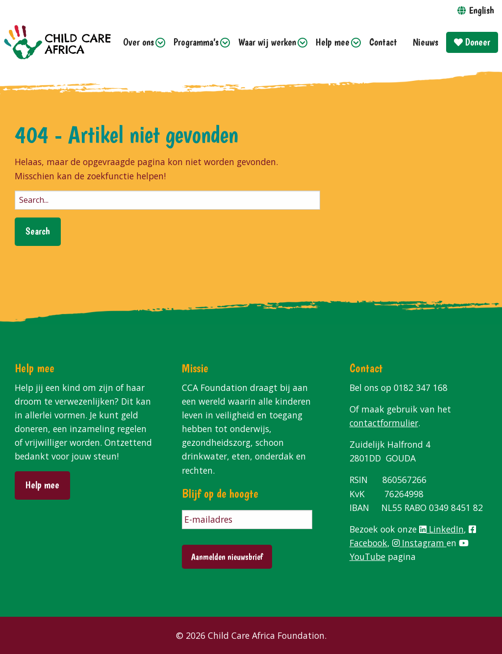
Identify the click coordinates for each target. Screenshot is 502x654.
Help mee (333, 42)
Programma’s (196, 42)
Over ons (138, 42)
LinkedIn (441, 529)
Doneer (472, 42)
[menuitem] (140, 42)
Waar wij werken (267, 42)
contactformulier (384, 423)
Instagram (419, 543)
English (481, 10)
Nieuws (425, 42)
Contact (383, 42)
